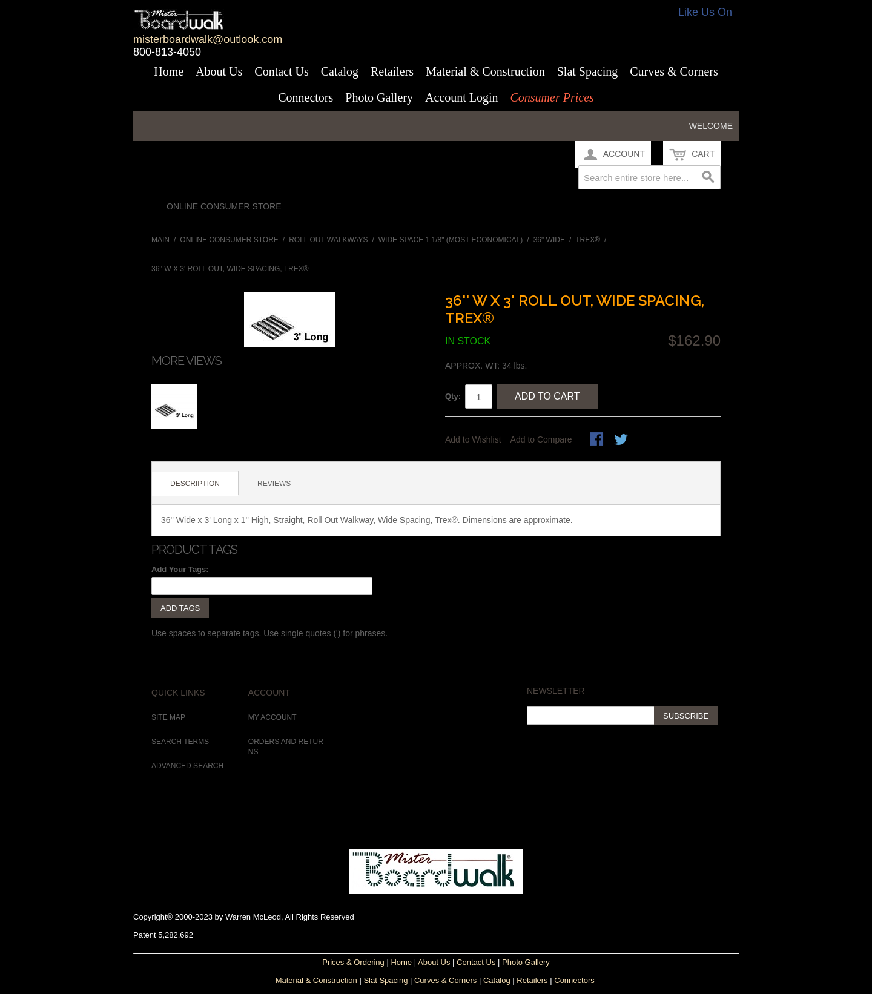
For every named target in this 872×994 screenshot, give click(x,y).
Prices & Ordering (353, 962)
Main (160, 239)
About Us (219, 71)
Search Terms (180, 741)
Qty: (453, 396)
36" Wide (549, 239)
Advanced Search (187, 766)
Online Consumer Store (224, 206)
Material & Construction (485, 71)
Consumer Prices (551, 97)
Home (168, 71)
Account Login (461, 97)
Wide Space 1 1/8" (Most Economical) (450, 239)
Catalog (339, 71)
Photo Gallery (379, 97)
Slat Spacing (587, 71)
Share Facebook (598, 440)
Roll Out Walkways (328, 239)
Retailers (392, 71)
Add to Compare (541, 439)
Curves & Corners (674, 71)
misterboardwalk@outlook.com (207, 39)
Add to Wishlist (473, 439)
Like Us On (705, 12)
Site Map (168, 717)
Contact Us (281, 71)
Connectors (305, 97)
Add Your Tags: (180, 569)
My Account (272, 717)
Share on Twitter (622, 440)
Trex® (587, 239)
